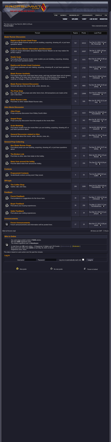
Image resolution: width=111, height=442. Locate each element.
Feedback (8, 192)
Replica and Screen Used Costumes (25, 65)
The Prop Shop (17, 91)
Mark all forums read (9, 231)
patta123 (96, 52)
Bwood (96, 157)
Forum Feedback (17, 196)
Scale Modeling (17, 126)
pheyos (96, 213)
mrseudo (96, 137)
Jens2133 (96, 129)
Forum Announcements (20, 223)
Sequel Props (16, 119)
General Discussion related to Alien (25, 134)
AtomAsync (34, 243)
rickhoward (96, 78)
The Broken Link (17, 154)
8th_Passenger (96, 44)
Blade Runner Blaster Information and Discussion (31, 49)
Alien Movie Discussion (14, 107)
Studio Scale (16, 57)
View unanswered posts (99, 26)
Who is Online (10, 236)
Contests (8, 169)
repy (96, 102)
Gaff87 (96, 176)
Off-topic (8, 181)
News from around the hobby (23, 162)
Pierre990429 (96, 114)
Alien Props (15, 111)
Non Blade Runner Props (21, 145)
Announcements (11, 219)
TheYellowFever (96, 206)
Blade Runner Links (19, 100)
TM (96, 164)
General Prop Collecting (14, 142)
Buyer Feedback (17, 204)
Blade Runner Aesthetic (20, 74)
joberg (96, 60)
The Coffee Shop (17, 185)
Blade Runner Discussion (14, 37)
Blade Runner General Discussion (24, 84)
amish (96, 225)
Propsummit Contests (20, 173)
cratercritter (96, 121)
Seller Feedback (17, 211)
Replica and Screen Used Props (24, 41)
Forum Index (8, 26)
